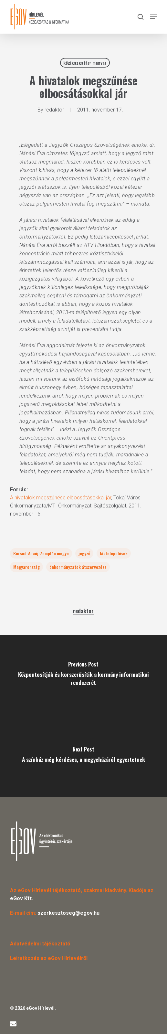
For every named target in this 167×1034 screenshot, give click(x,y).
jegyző (84, 553)
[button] (153, 17)
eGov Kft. (21, 898)
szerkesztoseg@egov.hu (68, 913)
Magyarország (26, 566)
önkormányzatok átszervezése (78, 566)
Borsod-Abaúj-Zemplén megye (41, 553)
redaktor (54, 110)
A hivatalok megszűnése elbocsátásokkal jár (60, 498)
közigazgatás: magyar (85, 62)
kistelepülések (114, 553)
